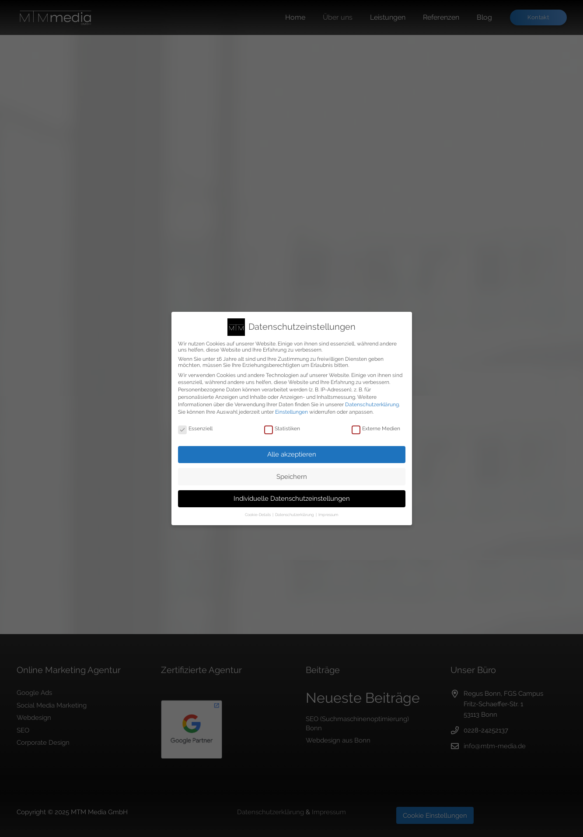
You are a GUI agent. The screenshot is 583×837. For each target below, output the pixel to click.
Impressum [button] (328, 515)
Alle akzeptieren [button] (291, 454)
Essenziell (195, 428)
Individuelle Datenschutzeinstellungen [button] (292, 498)
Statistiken (282, 428)
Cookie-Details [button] (258, 515)
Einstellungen (291, 412)
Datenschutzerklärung (372, 404)
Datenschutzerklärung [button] (295, 515)
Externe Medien (376, 428)
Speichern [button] (291, 477)
